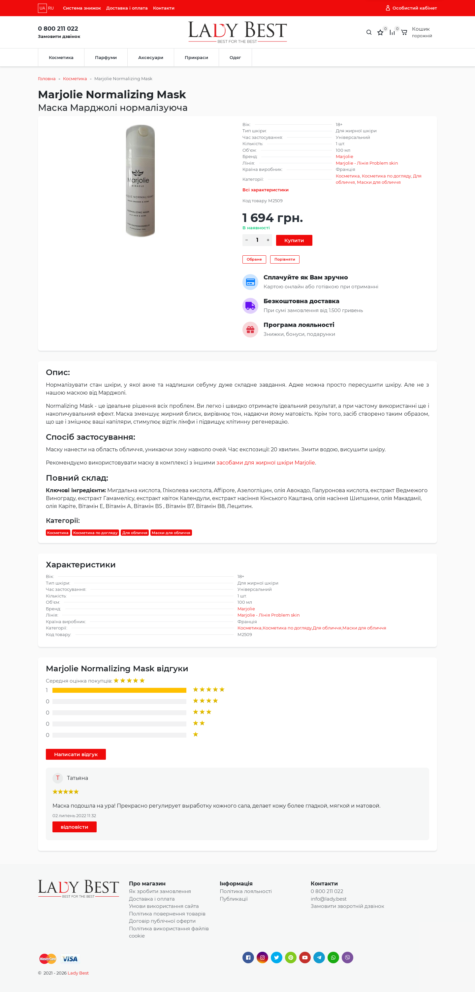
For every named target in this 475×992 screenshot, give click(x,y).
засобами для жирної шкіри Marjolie (265, 463)
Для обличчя (134, 532)
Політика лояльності (246, 891)
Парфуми (106, 57)
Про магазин (147, 883)
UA (42, 8)
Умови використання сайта (164, 906)
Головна (47, 78)
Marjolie (344, 156)
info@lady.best (329, 899)
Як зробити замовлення (160, 891)
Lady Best (78, 973)
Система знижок (82, 8)
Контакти (163, 8)
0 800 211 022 (58, 28)
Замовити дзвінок (59, 36)
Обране (254, 259)
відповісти (74, 827)
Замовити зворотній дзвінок (347, 906)
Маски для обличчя (379, 182)
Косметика (61, 57)
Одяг (235, 57)
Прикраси (196, 57)
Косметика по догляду (386, 175)
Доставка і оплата (127, 8)
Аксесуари (150, 57)
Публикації (234, 899)
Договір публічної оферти (162, 921)
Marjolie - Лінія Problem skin (367, 163)
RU (51, 8)
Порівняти (284, 259)
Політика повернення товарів (167, 914)
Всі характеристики (265, 189)
